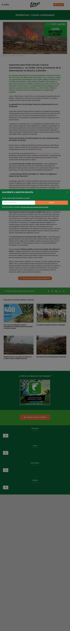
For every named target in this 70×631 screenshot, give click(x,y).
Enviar (51, 202)
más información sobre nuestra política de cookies (34, 207)
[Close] (67, 192)
